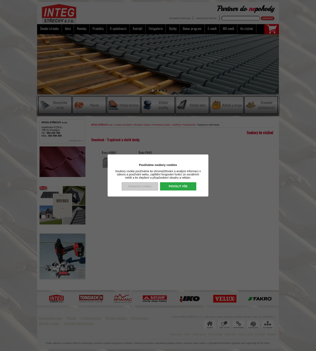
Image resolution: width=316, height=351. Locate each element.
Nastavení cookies (139, 186)
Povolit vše (178, 186)
